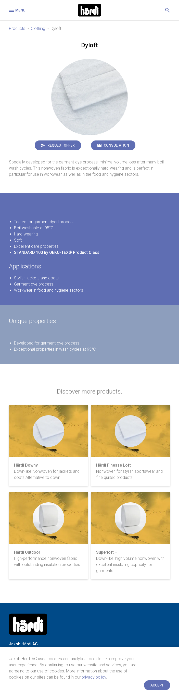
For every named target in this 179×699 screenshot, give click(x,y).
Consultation (116, 145)
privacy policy (94, 677)
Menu (16, 10)
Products (17, 28)
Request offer (61, 145)
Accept (157, 685)
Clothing (38, 28)
